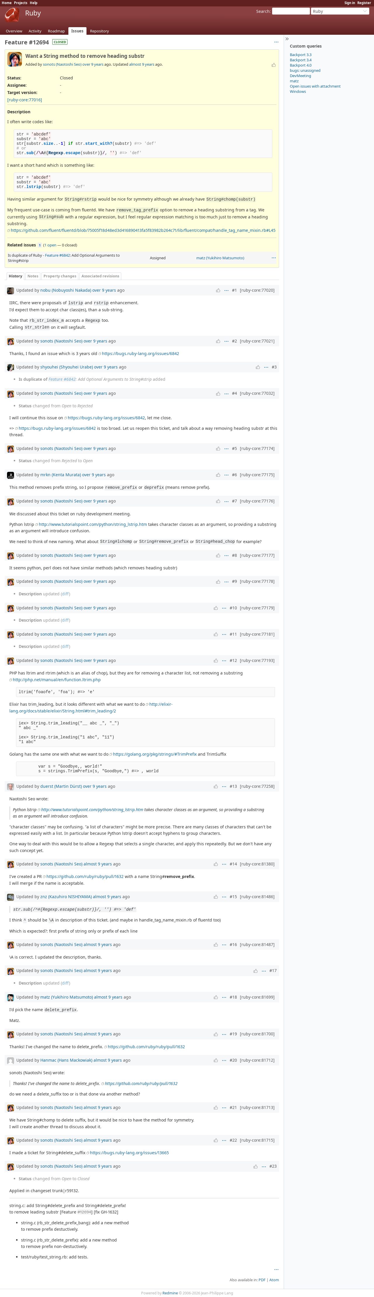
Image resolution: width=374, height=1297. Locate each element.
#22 (233, 1140)
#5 (234, 448)
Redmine (170, 1293)
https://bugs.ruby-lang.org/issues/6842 (140, 353)
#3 (274, 367)
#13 (233, 786)
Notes (32, 276)
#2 (234, 341)
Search (263, 11)
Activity (35, 31)
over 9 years (92, 64)
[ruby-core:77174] (257, 448)
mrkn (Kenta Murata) (60, 474)
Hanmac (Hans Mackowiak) (66, 1060)
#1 (234, 290)
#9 (234, 581)
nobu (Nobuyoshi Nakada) (65, 290)
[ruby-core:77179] (257, 608)
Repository (99, 31)
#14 (233, 864)
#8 (234, 555)
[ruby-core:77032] (257, 393)
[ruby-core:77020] (257, 290)
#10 (233, 608)
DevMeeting (300, 75)
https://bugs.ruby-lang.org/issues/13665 (129, 1152)
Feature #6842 (57, 255)
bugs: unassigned (305, 70)
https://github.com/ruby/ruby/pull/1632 (85, 876)
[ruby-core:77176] (257, 501)
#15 (233, 896)
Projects (20, 3)
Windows (298, 91)
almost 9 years (141, 64)
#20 (233, 1060)
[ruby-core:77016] (24, 99)
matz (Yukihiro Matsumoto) (220, 257)
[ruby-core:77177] (257, 555)
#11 (233, 634)
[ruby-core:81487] (257, 944)
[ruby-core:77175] (257, 474)
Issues (77, 31)
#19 (233, 1034)
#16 (233, 944)
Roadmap (56, 31)
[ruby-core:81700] (257, 1034)
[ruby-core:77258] (257, 786)
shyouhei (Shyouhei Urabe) (66, 367)
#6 (234, 474)
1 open (50, 245)
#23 (273, 1166)
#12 (233, 660)
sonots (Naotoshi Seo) (62, 64)
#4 (234, 393)
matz (294, 81)
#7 (234, 501)
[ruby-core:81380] (257, 864)
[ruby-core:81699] (257, 997)
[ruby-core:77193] (257, 660)
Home (7, 3)
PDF (262, 1279)
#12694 (84, 1212)
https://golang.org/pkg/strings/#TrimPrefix (155, 754)
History (15, 276)
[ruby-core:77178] (257, 581)
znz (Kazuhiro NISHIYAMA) (66, 896)
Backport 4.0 (300, 65)
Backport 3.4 (300, 59)
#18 (233, 997)
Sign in (349, 3)
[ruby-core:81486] (257, 896)
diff (65, 594)
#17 (273, 970)
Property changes (60, 276)
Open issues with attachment (315, 86)
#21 (233, 1107)
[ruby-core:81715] (257, 1140)
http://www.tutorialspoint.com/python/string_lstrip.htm (93, 524)
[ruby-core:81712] (257, 1060)
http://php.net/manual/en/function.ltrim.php (57, 679)
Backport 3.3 (300, 54)
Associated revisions (100, 276)
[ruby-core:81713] (257, 1107)
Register (364, 3)
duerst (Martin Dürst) (61, 786)
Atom (274, 1279)
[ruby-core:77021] (257, 341)
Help (33, 3)
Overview (14, 31)
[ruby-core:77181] (257, 634)
